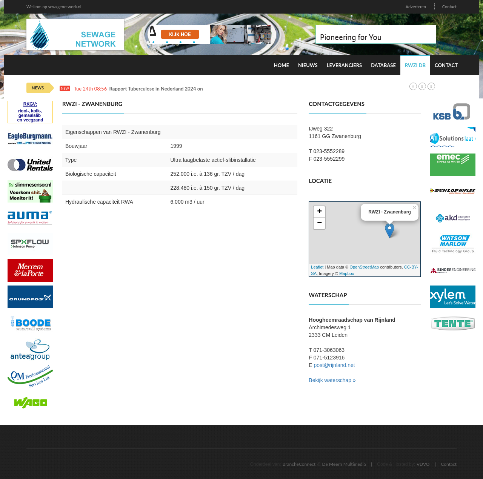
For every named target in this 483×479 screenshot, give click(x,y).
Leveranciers (344, 65)
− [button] (319, 223)
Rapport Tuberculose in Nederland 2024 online (160, 89)
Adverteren (416, 6)
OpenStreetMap (364, 267)
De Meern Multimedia (344, 464)
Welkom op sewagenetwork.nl (53, 6)
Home (281, 65)
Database (383, 65)
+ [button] (319, 212)
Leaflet (317, 267)
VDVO (423, 464)
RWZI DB (415, 65)
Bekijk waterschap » (332, 380)
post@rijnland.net (334, 365)
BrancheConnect (299, 464)
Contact (449, 6)
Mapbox (346, 273)
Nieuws (308, 65)
